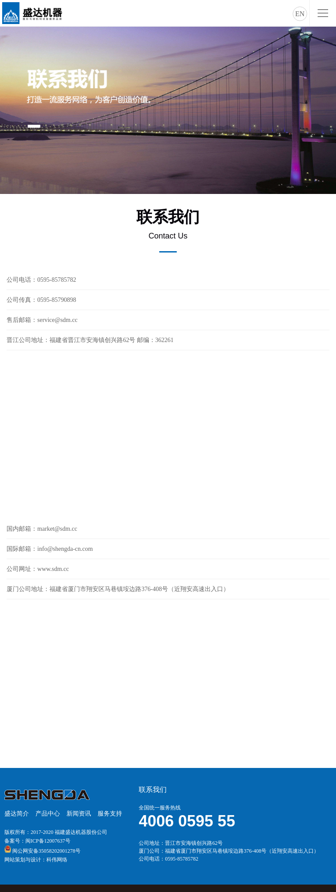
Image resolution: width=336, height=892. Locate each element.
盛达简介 (16, 813)
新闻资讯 (78, 813)
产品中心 (47, 813)
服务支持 (110, 813)
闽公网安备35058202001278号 (46, 851)
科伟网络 (56, 860)
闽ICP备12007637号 (47, 841)
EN (299, 13)
